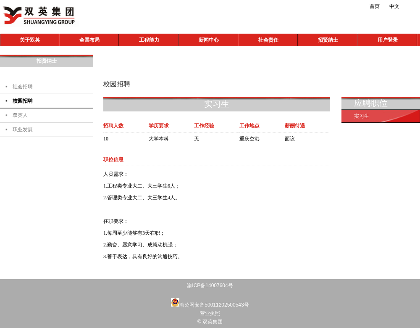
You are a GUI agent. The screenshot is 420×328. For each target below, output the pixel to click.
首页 (375, 6)
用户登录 (388, 40)
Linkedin (258, 6)
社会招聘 (23, 87)
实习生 (361, 116)
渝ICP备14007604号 (210, 285)
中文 (394, 6)
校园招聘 (23, 101)
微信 (224, 6)
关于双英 (30, 40)
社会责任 (268, 40)
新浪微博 (208, 6)
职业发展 (23, 129)
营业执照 (210, 313)
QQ (241, 6)
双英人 (20, 115)
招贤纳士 (328, 40)
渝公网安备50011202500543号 (214, 305)
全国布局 (89, 40)
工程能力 (149, 40)
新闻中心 (209, 40)
